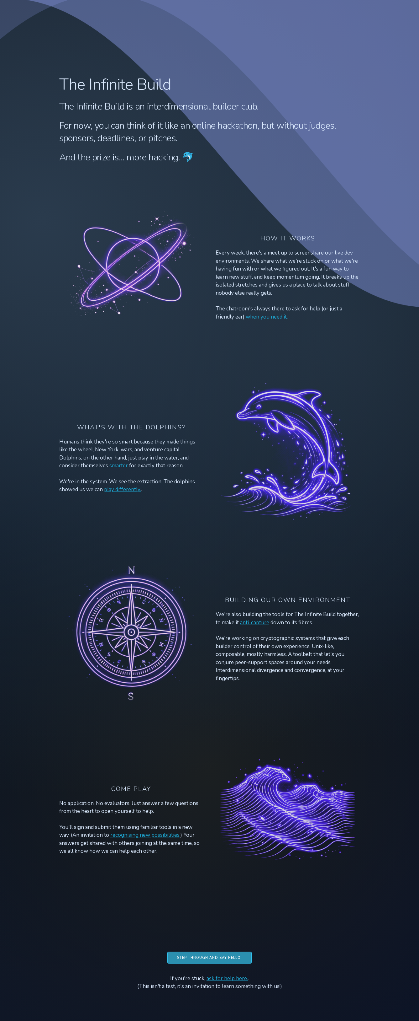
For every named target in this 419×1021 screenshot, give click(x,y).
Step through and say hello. (209, 957)
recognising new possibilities (145, 835)
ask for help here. (227, 978)
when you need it (266, 316)
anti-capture (254, 622)
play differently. (122, 489)
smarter (118, 465)
